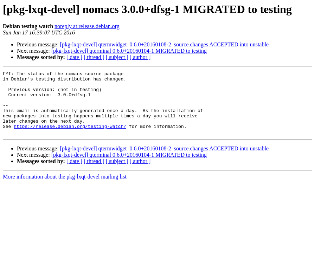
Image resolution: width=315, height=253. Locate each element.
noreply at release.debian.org (87, 26)
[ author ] (140, 57)
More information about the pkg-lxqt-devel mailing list (65, 189)
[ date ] (74, 57)
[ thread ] (94, 57)
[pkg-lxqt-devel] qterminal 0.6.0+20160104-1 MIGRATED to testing (129, 51)
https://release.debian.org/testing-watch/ (70, 138)
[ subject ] (117, 57)
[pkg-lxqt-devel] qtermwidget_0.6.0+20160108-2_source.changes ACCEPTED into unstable (164, 44)
